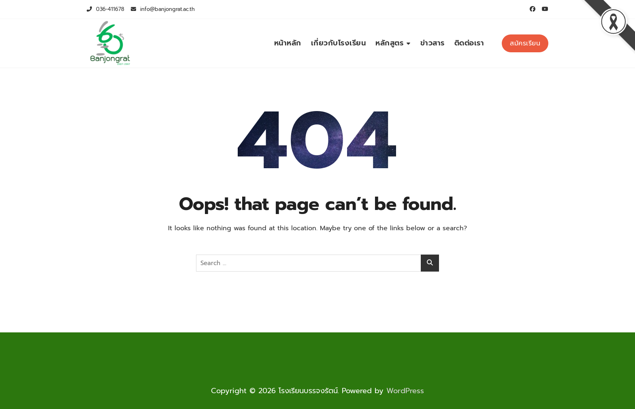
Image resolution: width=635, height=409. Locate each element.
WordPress (405, 390)
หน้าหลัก (287, 43)
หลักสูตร (389, 43)
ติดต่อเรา (469, 43)
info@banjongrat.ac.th (163, 9)
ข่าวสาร (432, 43)
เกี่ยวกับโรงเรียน (338, 43)
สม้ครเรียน (525, 43)
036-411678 (105, 9)
